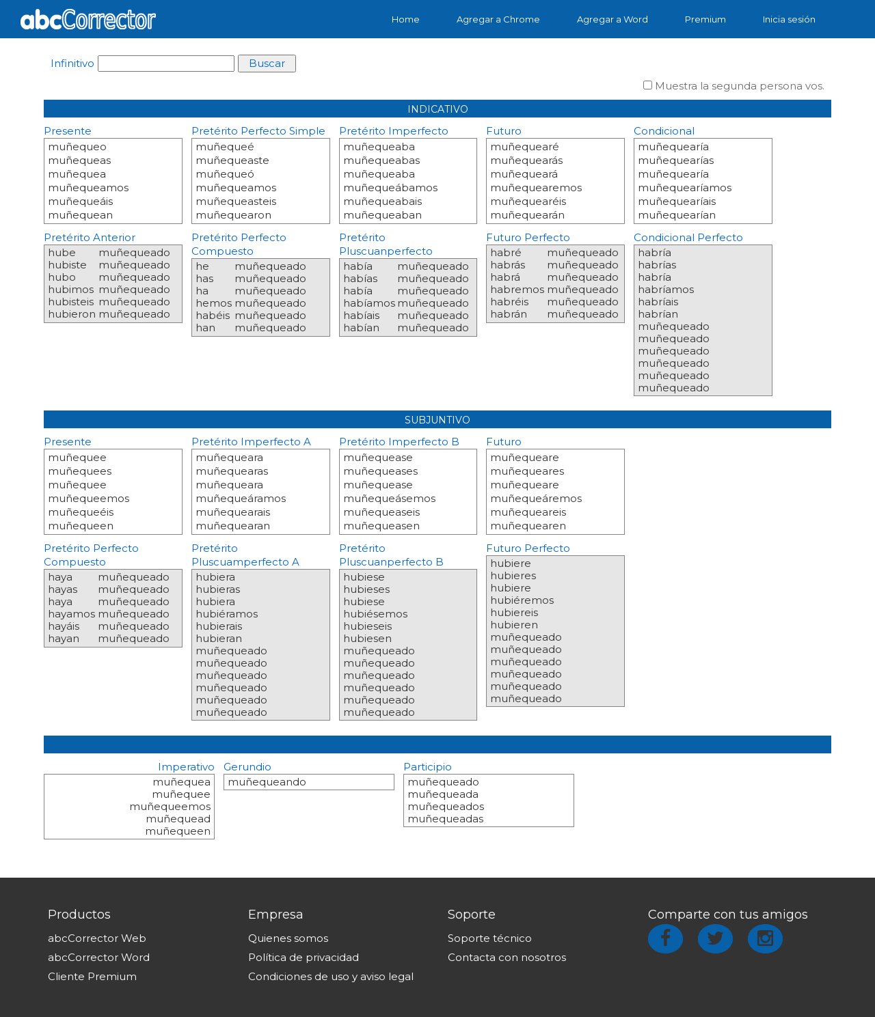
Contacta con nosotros (507, 957)
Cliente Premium (92, 976)
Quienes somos (288, 938)
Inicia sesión (789, 19)
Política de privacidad (303, 957)
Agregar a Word (612, 19)
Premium (705, 19)
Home (406, 19)
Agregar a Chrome (498, 19)
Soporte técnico (490, 938)
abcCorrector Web (97, 938)
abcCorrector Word (99, 957)
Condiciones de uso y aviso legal (331, 976)
